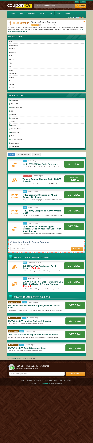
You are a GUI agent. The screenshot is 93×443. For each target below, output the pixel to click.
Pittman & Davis (16, 104)
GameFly (14, 114)
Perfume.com (15, 136)
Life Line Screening (17, 139)
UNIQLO (11, 59)
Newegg (50, 9)
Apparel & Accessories (18, 358)
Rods (10, 81)
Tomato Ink (14, 100)
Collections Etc (13, 45)
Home (9, 358)
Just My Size (13, 74)
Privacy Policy (68, 380)
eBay (45, 9)
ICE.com (11, 77)
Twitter (78, 17)
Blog (50, 13)
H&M (10, 41)
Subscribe (77, 249)
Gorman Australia (16, 107)
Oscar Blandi (15, 143)
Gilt (12, 111)
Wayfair (13, 13)
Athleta (11, 70)
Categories (31, 13)
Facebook (76, 17)
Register (83, 1)
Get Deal (74, 164)
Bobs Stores (13, 88)
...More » (81, 29)
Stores (67, 13)
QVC (10, 66)
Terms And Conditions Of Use (34, 380)
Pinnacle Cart (15, 132)
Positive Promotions (77, 9)
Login (76, 1)
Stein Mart (12, 49)
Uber (69, 9)
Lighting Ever (15, 146)
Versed (13, 122)
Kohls (58, 13)
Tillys (10, 63)
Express (56, 9)
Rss (82, 17)
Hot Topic (12, 56)
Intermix (11, 84)
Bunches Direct (16, 129)
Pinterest (80, 17)
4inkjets (13, 125)
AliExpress (63, 9)
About (55, 380)
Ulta (21, 13)
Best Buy (42, 13)
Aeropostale (12, 52)
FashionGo (14, 118)
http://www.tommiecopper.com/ (18, 31)
